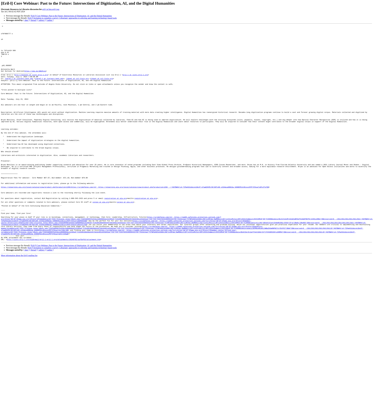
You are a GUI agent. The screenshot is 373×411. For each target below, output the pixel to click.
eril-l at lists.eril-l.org (50, 9)
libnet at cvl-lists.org (77, 89)
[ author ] (50, 20)
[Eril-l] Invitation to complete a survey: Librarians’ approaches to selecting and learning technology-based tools (72, 18)
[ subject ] (42, 20)
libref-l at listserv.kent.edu (19, 89)
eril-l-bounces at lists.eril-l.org (31, 85)
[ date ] (26, 20)
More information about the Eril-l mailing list (19, 298)
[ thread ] (33, 20)
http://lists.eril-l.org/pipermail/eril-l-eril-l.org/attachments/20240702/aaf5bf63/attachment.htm (53, 282)
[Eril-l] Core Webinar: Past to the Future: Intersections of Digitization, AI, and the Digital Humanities (71, 16)
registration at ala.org (115, 233)
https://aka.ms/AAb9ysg (35, 80)
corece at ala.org (101, 237)
